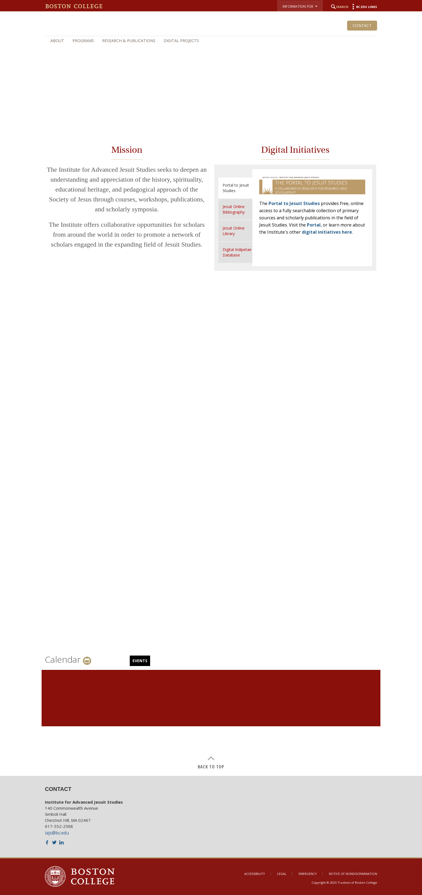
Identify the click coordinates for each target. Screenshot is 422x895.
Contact (362, 25)
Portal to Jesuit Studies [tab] (236, 187)
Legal (281, 874)
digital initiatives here (327, 232)
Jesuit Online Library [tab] (234, 230)
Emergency (308, 874)
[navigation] (211, 40)
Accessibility (254, 874)
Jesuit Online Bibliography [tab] (234, 209)
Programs (83, 40)
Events (139, 660)
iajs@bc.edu (57, 833)
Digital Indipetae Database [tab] (237, 252)
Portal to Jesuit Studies (294, 203)
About (57, 40)
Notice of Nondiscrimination (353, 874)
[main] (211, 451)
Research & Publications (128, 40)
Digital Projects (181, 40)
